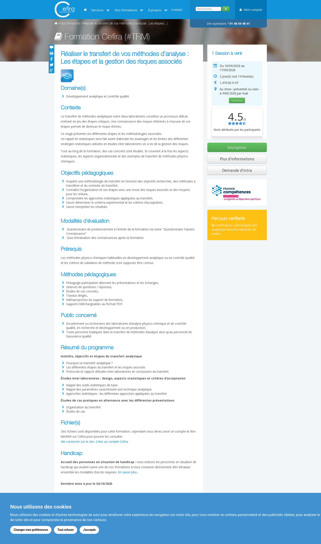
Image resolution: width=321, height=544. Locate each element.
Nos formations (129, 10)
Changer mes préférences (31, 529)
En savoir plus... (128, 472)
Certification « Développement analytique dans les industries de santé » (234, 229)
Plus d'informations (237, 158)
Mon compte (251, 9)
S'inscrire (237, 100)
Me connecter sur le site (77, 442)
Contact (176, 9)
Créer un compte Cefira (112, 442)
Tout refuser (65, 529)
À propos (157, 10)
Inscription (237, 147)
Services (100, 10)
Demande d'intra (237, 170)
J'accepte (89, 529)
